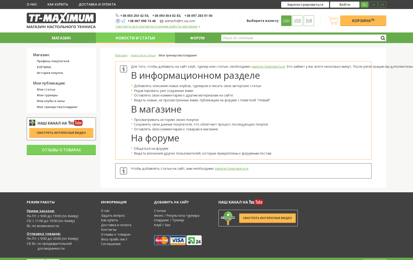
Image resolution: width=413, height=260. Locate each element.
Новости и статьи (135, 38)
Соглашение (111, 244)
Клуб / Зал (162, 225)
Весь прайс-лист (114, 239)
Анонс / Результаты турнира (176, 215)
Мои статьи (46, 89)
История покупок (50, 73)
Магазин (61, 38)
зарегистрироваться (268, 66)
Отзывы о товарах (61, 149)
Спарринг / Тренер (169, 220)
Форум (197, 38)
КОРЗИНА (44, 67)
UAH (286, 21)
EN (382, 5)
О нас (32, 4)
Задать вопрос (113, 215)
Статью (160, 210)
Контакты (108, 229)
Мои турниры (47, 95)
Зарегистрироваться (305, 4)
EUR (309, 21)
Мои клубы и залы (51, 101)
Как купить (57, 4)
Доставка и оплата (97, 4)
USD (297, 21)
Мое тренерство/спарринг (57, 107)
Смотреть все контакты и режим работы (158, 26)
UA (373, 5)
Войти (344, 4)
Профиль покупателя (53, 61)
